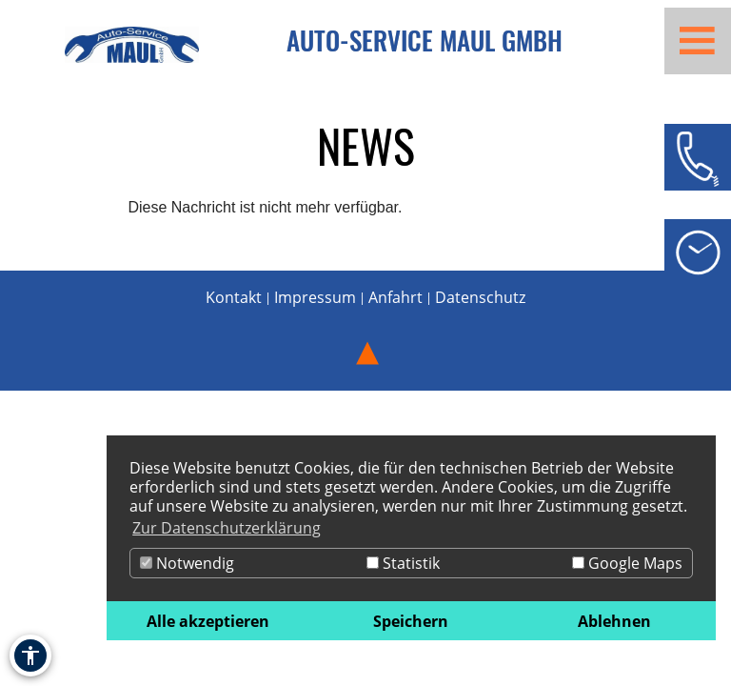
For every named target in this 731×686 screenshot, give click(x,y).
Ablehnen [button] (614, 621)
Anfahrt (395, 297)
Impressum (315, 297)
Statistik (403, 563)
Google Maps (627, 563)
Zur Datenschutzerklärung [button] (226, 527)
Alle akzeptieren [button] (208, 621)
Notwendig (187, 563)
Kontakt (234, 297)
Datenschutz (480, 297)
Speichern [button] (410, 621)
